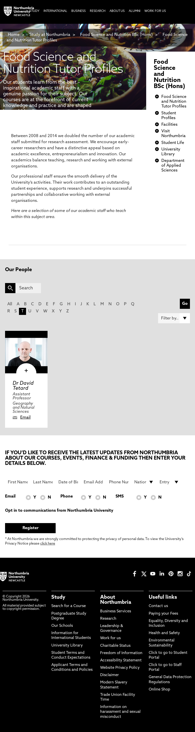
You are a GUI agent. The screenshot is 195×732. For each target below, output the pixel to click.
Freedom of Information (121, 653)
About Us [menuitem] (117, 11)
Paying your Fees (163, 614)
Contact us (158, 606)
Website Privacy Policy (120, 668)
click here (47, 544)
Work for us (110, 638)
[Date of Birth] (68, 482)
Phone (66, 496)
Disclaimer (109, 675)
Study (58, 597)
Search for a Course (68, 606)
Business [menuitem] (78, 11)
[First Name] (17, 482)
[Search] (28, 288)
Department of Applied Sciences (172, 166)
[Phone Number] (118, 482)
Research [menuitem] (97, 11)
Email (25, 418)
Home (13, 35)
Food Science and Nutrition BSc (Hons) (116, 35)
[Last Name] (43, 482)
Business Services (115, 611)
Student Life (172, 143)
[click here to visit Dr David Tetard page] (26, 352)
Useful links (163, 597)
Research (108, 619)
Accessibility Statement (121, 660)
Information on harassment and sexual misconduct (120, 712)
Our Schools (62, 626)
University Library (67, 646)
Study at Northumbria (49, 35)
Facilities (169, 125)
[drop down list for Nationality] (144, 482)
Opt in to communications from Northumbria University (59, 511)
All (9, 304)
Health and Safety (164, 633)
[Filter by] (174, 318)
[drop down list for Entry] (169, 482)
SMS (120, 496)
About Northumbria (115, 600)
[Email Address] (93, 482)
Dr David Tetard (23, 386)
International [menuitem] (55, 11)
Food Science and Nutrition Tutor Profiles (173, 102)
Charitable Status (115, 646)
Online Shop (159, 690)
